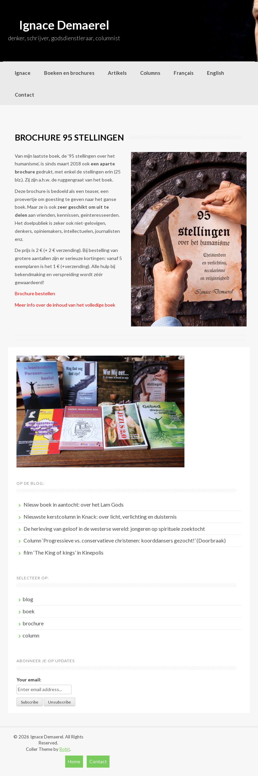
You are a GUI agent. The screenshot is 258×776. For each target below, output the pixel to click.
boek (29, 611)
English (215, 73)
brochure (33, 623)
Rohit (64, 749)
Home (74, 761)
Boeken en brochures (69, 73)
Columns (150, 73)
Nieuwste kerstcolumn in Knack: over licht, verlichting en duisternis (100, 516)
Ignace (23, 73)
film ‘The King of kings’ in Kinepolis (63, 552)
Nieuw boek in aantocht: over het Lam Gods (74, 504)
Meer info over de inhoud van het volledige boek (65, 305)
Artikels (117, 73)
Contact (24, 95)
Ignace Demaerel (64, 24)
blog (28, 599)
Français (184, 73)
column (31, 635)
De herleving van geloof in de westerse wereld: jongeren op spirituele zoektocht (114, 528)
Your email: (28, 679)
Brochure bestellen (35, 293)
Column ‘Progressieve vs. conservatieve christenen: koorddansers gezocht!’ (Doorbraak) (125, 540)
